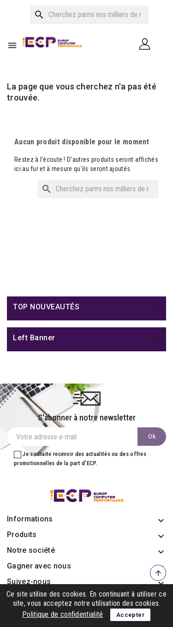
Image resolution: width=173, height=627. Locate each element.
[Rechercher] (89, 15)
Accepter (130, 614)
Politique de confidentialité (62, 614)
